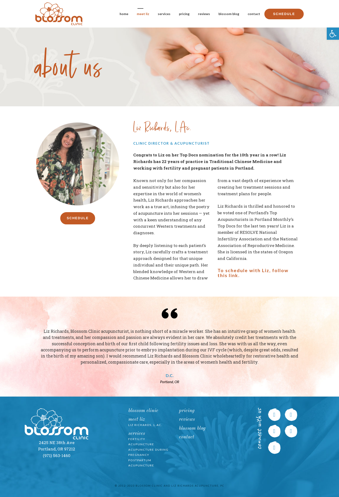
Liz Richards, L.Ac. (145, 425)
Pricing (184, 14)
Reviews (204, 14)
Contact (254, 14)
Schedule (284, 14)
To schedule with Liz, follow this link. (253, 273)
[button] (333, 34)
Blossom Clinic (143, 410)
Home (124, 14)
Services (164, 14)
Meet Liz (143, 14)
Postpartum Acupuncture (141, 462)
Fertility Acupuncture (141, 441)
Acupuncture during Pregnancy (148, 452)
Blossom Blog (228, 14)
